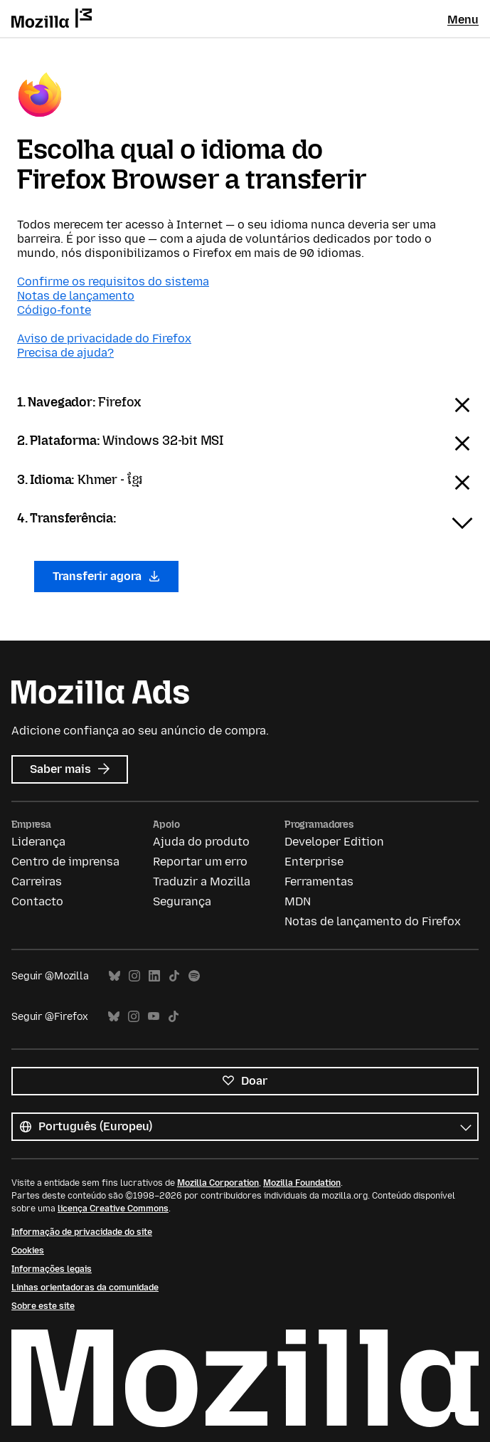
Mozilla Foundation (302, 1183)
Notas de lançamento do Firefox (372, 921)
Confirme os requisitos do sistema (113, 281)
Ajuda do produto (201, 841)
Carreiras (36, 881)
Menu (463, 19)
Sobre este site (43, 1306)
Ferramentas (318, 881)
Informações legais (51, 1269)
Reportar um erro (200, 861)
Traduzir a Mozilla (201, 881)
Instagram (134, 976)
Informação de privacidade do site (81, 1232)
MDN (297, 901)
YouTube (153, 1017)
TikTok (174, 976)
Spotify (194, 976)
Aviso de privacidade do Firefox (104, 338)
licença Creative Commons (113, 1209)
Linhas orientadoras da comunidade (85, 1288)
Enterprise (313, 861)
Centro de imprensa (65, 861)
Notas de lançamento (75, 295)
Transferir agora (106, 576)
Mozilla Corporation (218, 1183)
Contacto (37, 901)
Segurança (182, 901)
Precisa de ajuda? (65, 352)
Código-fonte (54, 310)
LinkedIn (154, 976)
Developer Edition (334, 841)
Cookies (27, 1251)
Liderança (38, 841)
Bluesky (114, 976)
